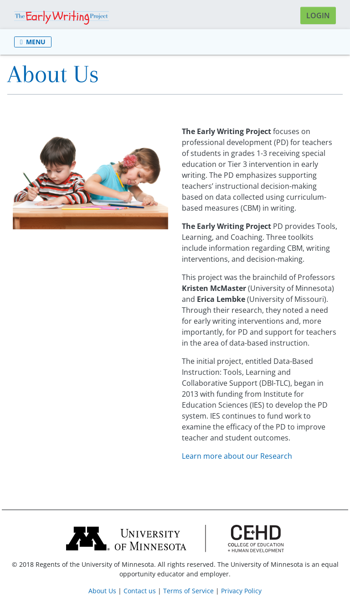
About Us (102, 590)
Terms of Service (188, 590)
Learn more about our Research (237, 456)
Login (318, 15)
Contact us (140, 590)
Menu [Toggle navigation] (33, 41)
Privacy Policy (241, 590)
